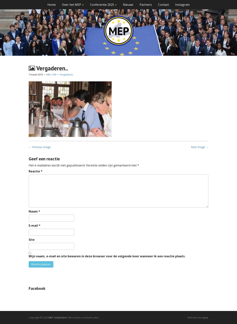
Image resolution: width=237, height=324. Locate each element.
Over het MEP (73, 5)
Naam (34, 211)
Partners (146, 5)
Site (32, 240)
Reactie (35, 171)
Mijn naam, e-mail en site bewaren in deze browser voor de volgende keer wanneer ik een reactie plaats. (107, 256)
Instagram (182, 5)
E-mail (34, 225)
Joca (205, 317)
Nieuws (128, 5)
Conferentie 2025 (103, 5)
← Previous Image (40, 147)
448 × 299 (51, 74)
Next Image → (199, 147)
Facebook (37, 288)
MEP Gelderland (58, 317)
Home (51, 5)
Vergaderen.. (66, 74)
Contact (163, 5)
